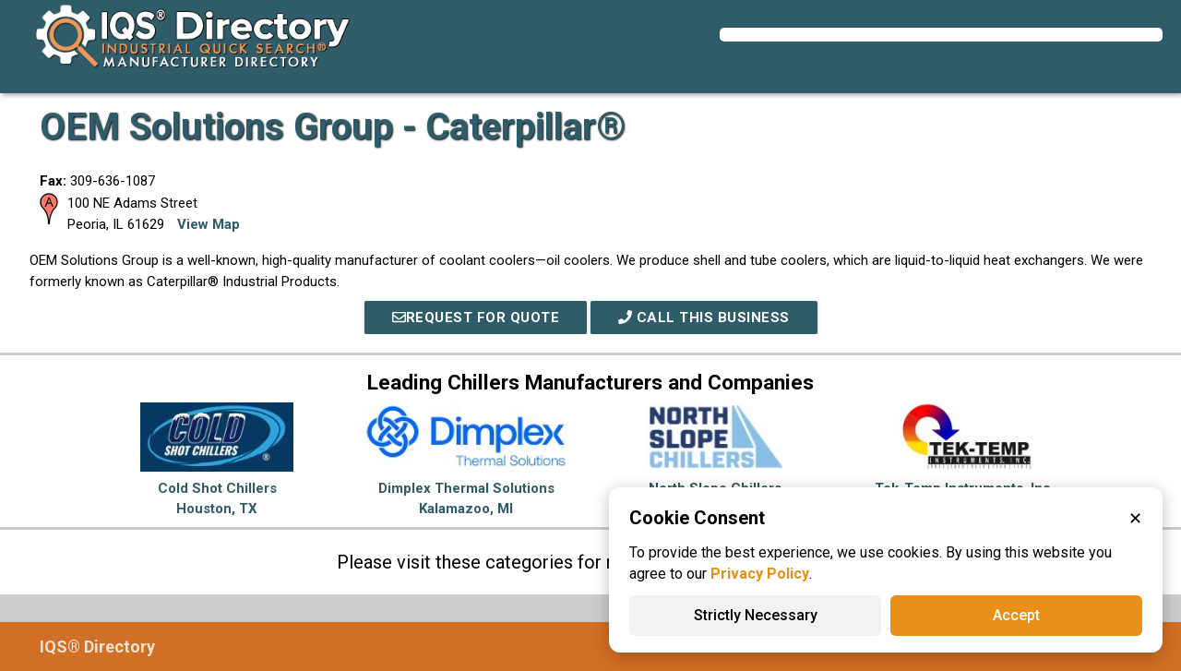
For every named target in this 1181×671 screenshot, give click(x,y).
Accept (1016, 615)
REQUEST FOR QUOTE (476, 317)
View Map (208, 224)
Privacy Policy (759, 573)
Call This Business (704, 317)
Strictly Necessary (755, 615)
